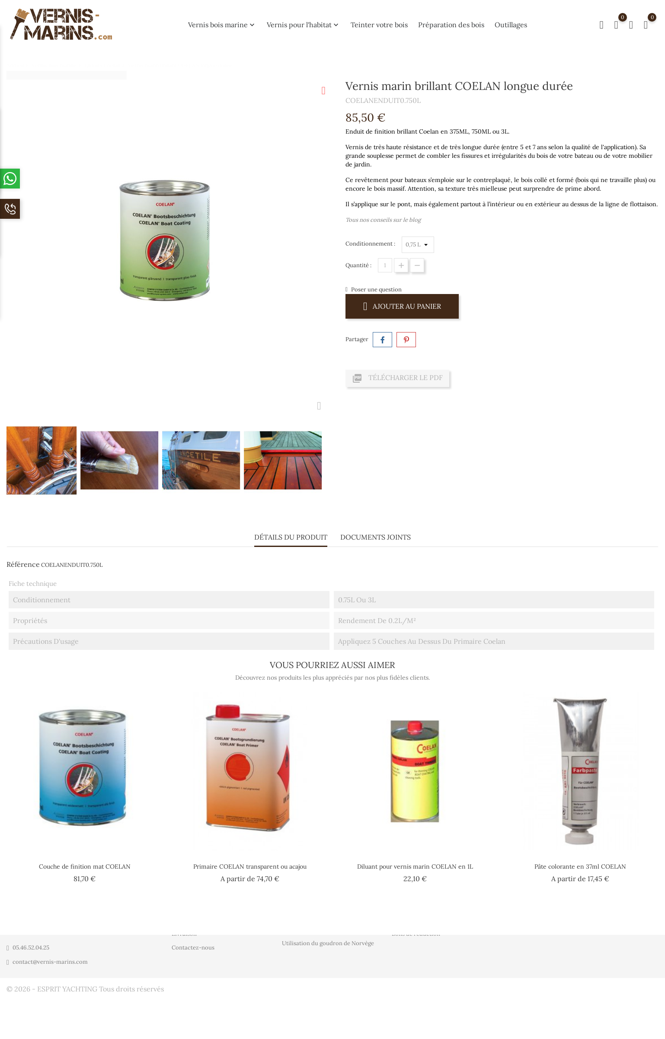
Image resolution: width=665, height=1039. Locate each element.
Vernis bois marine (222, 24)
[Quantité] (385, 265)
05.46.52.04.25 (31, 947)
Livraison (184, 934)
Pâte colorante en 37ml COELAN (580, 863)
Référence (23, 561)
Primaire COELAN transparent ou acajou (250, 863)
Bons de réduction (416, 934)
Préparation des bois (451, 24)
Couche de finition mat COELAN (85, 863)
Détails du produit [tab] (290, 534)
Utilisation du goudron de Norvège (328, 943)
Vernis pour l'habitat (303, 24)
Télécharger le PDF (397, 378)
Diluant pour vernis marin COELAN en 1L (415, 863)
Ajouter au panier (402, 306)
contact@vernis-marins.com (50, 961)
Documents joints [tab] (375, 534)
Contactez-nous (193, 948)
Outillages (511, 24)
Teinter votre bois (379, 24)
